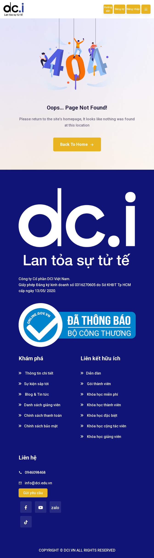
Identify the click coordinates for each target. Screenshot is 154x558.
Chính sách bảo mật (38, 426)
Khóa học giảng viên (101, 436)
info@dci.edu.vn (38, 483)
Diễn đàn (91, 373)
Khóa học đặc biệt (99, 415)
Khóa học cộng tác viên (103, 426)
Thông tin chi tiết (36, 373)
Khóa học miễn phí (99, 394)
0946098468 (35, 472)
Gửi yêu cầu (33, 493)
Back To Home (77, 144)
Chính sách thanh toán (40, 415)
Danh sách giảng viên (39, 405)
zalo (55, 507)
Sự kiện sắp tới (34, 384)
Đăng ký (119, 9)
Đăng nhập (133, 9)
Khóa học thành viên (101, 405)
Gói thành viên (96, 384)
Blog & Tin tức (34, 394)
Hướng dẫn (108, 9)
